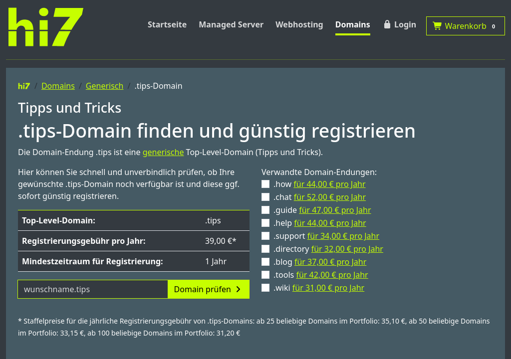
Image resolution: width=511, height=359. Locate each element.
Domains (352, 24)
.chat (319, 196)
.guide (322, 209)
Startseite (167, 24)
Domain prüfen (208, 289)
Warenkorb (466, 25)
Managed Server (231, 24)
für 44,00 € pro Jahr (329, 184)
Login (399, 24)
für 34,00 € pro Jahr (343, 235)
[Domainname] (92, 289)
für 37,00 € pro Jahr (330, 261)
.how (319, 184)
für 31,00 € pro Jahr (328, 287)
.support (326, 235)
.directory (328, 248)
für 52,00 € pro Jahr (330, 196)
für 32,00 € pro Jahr (347, 248)
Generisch (105, 85)
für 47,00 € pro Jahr (335, 209)
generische (163, 152)
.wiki (318, 287)
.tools (320, 274)
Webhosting (299, 24)
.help (319, 222)
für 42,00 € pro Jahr (332, 274)
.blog (319, 261)
